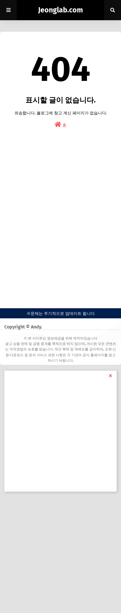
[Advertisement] (60, 223)
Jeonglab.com (60, 10)
